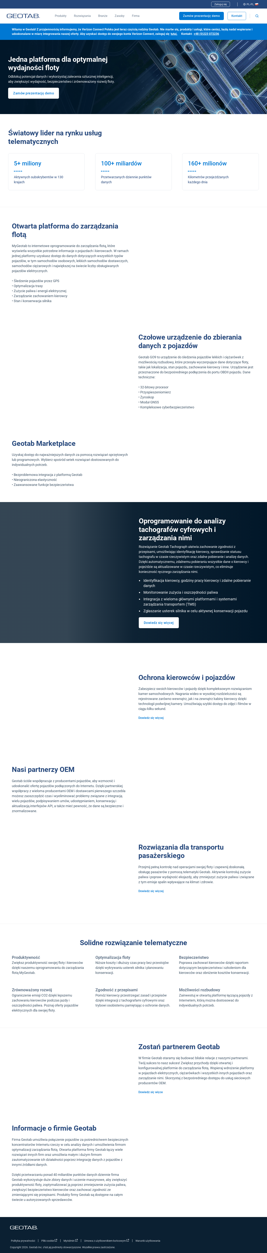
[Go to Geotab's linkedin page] (243, 1241)
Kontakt (236, 16)
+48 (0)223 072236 (206, 34)
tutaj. (174, 34)
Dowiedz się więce (150, 1092)
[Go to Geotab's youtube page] (252, 1241)
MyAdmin (71, 1240)
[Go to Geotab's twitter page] (234, 1241)
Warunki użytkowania (147, 1240)
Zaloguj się (220, 4)
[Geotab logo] (23, 16)
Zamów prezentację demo (201, 16)
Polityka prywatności (23, 1240)
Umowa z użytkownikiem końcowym (106, 1240)
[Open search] (257, 16)
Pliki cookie (49, 1240)
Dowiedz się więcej (159, 623)
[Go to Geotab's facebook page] (224, 1241)
